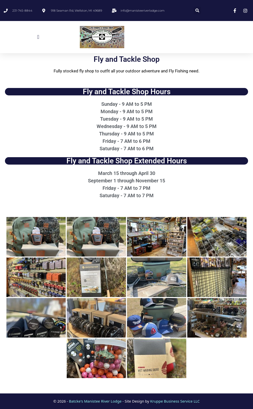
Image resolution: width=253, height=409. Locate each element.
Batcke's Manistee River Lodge (95, 401)
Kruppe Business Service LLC (175, 401)
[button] (197, 10)
